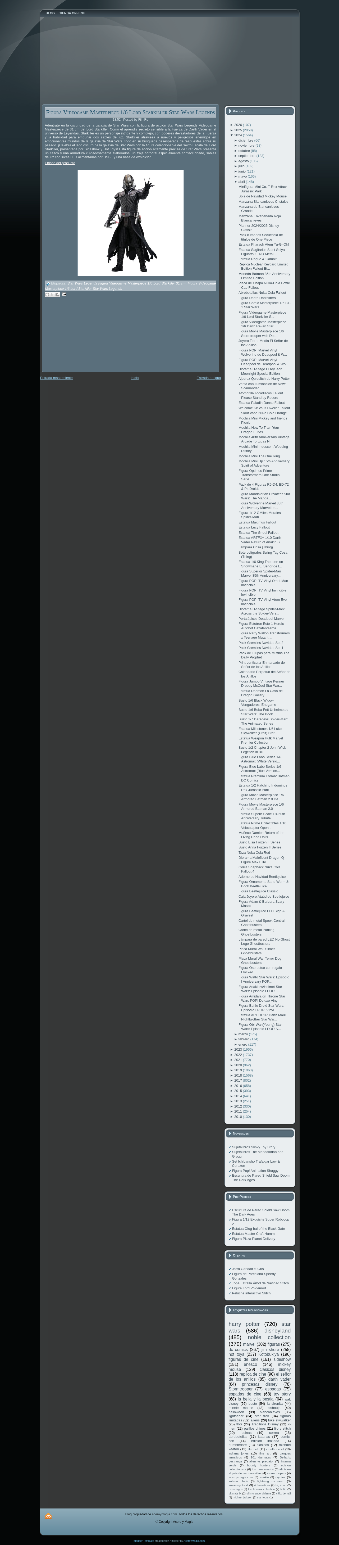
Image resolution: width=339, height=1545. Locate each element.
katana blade (238, 1481)
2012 (238, 1106)
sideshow (282, 1359)
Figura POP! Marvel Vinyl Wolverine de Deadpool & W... (263, 352)
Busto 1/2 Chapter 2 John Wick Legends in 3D (262, 750)
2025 (238, 130)
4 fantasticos (262, 1485)
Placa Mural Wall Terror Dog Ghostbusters (260, 960)
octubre (245, 151)
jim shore (270, 1349)
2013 (238, 1101)
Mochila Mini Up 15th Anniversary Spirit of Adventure (264, 463)
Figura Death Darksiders (257, 298)
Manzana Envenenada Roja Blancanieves (260, 218)
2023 (238, 1049)
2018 (238, 1075)
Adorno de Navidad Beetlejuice (262, 877)
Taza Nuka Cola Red (254, 853)
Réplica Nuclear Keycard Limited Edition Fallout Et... (263, 266)
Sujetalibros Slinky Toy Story (254, 1147)
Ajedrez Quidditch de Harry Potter (264, 379)
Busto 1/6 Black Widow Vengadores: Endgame (257, 702)
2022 (238, 1055)
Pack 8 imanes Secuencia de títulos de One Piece (261, 237)
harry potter (244, 1324)
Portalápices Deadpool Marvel (261, 619)
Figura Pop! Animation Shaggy (255, 1171)
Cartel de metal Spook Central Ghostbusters (262, 923)
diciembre (246, 140)
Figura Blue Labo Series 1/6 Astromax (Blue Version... (260, 769)
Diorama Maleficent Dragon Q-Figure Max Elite (262, 860)
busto (253, 1404)
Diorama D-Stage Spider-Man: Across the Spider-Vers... (262, 611)
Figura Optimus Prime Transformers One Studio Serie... (259, 475)
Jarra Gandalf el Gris (248, 1269)
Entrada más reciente (56, 378)
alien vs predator (261, 1461)
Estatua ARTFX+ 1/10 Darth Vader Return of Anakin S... (261, 540)
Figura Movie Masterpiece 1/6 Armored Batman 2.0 (261, 806)
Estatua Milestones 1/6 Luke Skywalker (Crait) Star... (260, 731)
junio (243, 171)
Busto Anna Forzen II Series (260, 847)
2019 (238, 1070)
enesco (250, 1364)
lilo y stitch (282, 1428)
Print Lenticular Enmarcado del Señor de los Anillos (262, 665)
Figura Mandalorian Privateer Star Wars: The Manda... (264, 496)
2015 (238, 1091)
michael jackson (242, 1497)
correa (274, 1433)
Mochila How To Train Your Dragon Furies (259, 430)
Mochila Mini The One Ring (259, 456)
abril (242, 182)
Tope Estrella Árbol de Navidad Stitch (260, 1283)
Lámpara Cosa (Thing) (256, 547)
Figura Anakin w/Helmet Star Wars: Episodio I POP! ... (260, 989)
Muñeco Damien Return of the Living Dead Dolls (261, 835)
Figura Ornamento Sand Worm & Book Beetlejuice (264, 884)
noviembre (247, 145)
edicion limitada (265, 1441)
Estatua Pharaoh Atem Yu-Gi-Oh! (264, 244)
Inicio (135, 378)
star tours (263, 1497)
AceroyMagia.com (194, 1540)
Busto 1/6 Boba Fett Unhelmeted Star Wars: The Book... (263, 712)
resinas (245, 1433)
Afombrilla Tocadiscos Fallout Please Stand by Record (261, 395)
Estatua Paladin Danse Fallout (262, 403)
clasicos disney (275, 1369)
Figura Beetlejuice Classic (258, 891)
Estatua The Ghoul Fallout (258, 533)
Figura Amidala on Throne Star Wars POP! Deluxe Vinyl (262, 998)
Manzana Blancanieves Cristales (263, 202)
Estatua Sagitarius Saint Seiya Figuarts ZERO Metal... (262, 252)
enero (243, 1044)
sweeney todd (238, 1485)
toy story (282, 1394)
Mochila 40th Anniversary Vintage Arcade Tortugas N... (264, 439)
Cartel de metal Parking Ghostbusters (256, 932)
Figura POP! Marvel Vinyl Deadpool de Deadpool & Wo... (263, 362)
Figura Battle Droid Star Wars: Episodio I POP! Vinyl (261, 1008)
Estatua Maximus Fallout (257, 522)
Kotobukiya (268, 1354)
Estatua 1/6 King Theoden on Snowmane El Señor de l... (261, 564)
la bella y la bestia (255, 1399)
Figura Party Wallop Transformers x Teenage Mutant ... (264, 635)
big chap (281, 1485)
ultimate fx (235, 1493)
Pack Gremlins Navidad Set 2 (261, 643)
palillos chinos (254, 1428)
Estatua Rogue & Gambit (258, 259)
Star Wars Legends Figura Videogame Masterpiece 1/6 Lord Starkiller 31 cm (126, 284)
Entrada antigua (209, 378)
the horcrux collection (261, 1489)
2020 (238, 1065)
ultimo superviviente (258, 1493)
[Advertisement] (81, 338)
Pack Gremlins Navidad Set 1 (261, 648)
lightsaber (236, 1416)
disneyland (277, 1330)
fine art (265, 1453)
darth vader (279, 1379)
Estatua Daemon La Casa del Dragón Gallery (261, 693)
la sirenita (275, 1404)
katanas (264, 1437)
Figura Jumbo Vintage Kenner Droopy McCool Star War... (261, 683)
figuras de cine (244, 1359)
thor (239, 1424)
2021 (238, 1060)
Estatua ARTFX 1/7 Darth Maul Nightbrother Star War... (262, 1017)
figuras (274, 1344)
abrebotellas (238, 1437)
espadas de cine (245, 1394)
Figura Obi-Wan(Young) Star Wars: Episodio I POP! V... (260, 1027)
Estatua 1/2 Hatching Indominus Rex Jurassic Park (263, 787)
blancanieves (270, 1412)
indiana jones (239, 1453)
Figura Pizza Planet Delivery (253, 1239)
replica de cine (253, 1374)
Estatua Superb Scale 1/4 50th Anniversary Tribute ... (262, 816)
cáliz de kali (283, 1493)
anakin (264, 1477)
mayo (243, 176)
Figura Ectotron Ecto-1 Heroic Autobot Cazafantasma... (261, 626)
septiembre (247, 156)
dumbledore (238, 1445)
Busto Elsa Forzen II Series (259, 842)
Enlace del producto (60, 163)
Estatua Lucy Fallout (254, 527)
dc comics (238, 1349)
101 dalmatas (261, 1457)
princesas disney (259, 1384)
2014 (238, 1096)
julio (242, 166)
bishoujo (274, 1408)
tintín (283, 1489)
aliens (255, 1420)
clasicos (263, 1445)
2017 (238, 1080)
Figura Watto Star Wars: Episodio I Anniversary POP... (264, 979)
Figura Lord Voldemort (249, 1288)
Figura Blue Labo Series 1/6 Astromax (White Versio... (260, 759)
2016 (238, 1086)
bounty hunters (258, 1465)
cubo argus (236, 1489)
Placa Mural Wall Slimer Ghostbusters (257, 951)
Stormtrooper (241, 1389)
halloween (236, 1412)
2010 (238, 1117)
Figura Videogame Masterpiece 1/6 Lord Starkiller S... (262, 314)
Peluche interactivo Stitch (251, 1293)
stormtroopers (276, 1473)
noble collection (269, 1337)
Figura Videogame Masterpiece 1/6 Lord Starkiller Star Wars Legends (130, 112)
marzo (244, 1034)
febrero (244, 1039)
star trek (262, 1416)
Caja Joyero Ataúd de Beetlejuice (264, 896)
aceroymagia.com (241, 1477)
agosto (244, 161)
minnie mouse (241, 1408)
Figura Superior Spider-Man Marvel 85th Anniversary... (260, 573)
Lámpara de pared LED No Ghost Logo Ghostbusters (264, 941)
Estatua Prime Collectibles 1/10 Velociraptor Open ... (262, 825)
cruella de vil (275, 1449)
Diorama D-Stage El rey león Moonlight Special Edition (260, 371)
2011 (238, 1111)
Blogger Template (144, 1540)
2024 (238, 135)
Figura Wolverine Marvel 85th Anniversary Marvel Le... (261, 505)
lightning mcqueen (270, 1481)
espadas (273, 1389)
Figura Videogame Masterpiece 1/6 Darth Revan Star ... (262, 324)
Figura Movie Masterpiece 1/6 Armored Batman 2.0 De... (261, 797)
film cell (253, 1449)
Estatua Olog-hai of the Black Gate (258, 1229)
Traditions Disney (264, 1424)
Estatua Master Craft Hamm (253, 1234)
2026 (238, 125)
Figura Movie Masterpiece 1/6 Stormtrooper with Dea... (261, 333)
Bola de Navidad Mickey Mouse (263, 196)
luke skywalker (279, 1420)
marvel (249, 1344)
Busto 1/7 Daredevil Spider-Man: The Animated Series (263, 721)
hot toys (236, 1354)
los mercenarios (263, 1469)
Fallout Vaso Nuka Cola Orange (263, 413)
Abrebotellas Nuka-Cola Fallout (262, 293)
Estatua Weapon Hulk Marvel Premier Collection (261, 740)
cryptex (281, 1477)
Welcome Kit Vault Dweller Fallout (264, 408)
